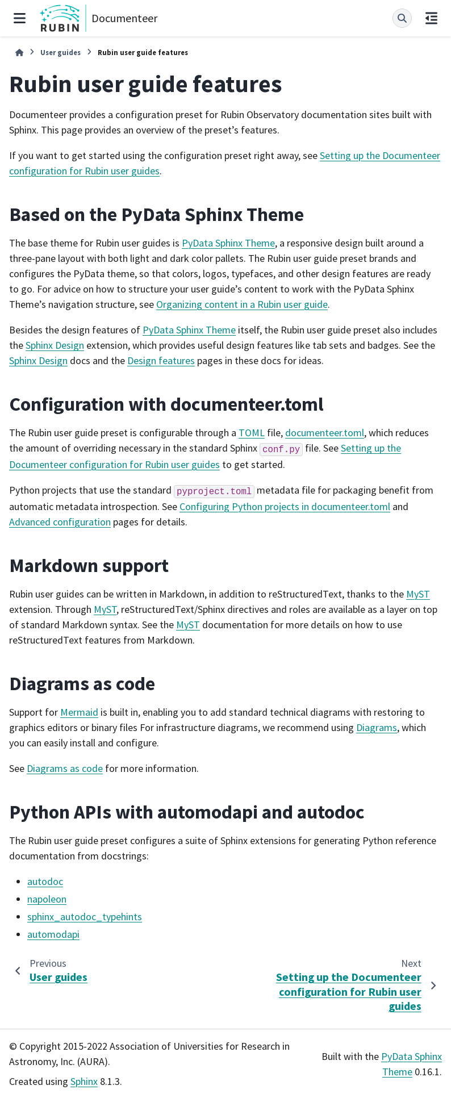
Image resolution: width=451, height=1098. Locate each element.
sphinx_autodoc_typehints (84, 916)
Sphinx (84, 1081)
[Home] (19, 52)
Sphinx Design (55, 345)
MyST (418, 593)
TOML (252, 432)
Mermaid (79, 712)
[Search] (402, 18)
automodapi (53, 934)
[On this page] (431, 18)
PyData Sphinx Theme (228, 242)
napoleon (46, 898)
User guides (60, 52)
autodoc (45, 881)
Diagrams (376, 727)
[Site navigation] (19, 18)
